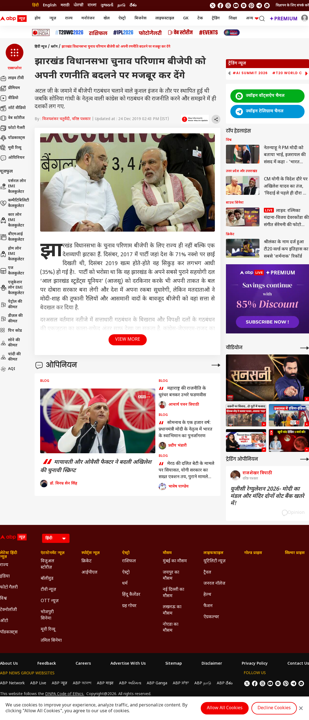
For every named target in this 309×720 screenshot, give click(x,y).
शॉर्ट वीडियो (13, 108)
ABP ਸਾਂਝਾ (181, 683)
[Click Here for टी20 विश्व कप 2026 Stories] (69, 32)
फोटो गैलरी (12, 128)
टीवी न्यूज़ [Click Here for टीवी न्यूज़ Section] (48, 590)
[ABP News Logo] (14, 18)
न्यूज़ (52, 18)
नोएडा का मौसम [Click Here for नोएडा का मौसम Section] (170, 628)
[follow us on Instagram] (243, 5)
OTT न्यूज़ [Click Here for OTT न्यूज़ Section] (50, 601)
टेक (200, 18)
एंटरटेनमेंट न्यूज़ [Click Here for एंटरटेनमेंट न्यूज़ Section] (53, 553)
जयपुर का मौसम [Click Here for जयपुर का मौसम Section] (171, 576)
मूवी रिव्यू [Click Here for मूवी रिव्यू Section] (48, 630)
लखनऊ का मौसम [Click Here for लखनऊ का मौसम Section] (172, 610)
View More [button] (127, 340)
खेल (107, 18)
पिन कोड (11, 331)
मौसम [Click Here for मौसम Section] (167, 553)
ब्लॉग (54, 47)
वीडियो (9, 98)
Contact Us (298, 664)
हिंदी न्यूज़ (41, 47)
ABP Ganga (157, 683)
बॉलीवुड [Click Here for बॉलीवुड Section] (47, 579)
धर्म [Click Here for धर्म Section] (125, 584)
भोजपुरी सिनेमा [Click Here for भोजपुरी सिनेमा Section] (47, 615)
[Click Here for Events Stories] (208, 32)
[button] (14, 57)
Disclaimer (212, 664)
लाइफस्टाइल (164, 18)
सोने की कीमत (10, 343)
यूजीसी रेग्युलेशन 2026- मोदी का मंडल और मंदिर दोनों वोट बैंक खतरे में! (267, 496)
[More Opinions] (216, 365)
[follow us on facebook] (220, 5)
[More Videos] (304, 348)
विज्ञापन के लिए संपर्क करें (292, 5)
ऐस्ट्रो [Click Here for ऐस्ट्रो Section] (126, 553)
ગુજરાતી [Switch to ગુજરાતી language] (107, 5)
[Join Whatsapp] (267, 5)
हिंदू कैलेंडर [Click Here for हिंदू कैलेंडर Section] (131, 595)
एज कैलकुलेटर (12, 270)
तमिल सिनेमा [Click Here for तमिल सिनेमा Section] (51, 641)
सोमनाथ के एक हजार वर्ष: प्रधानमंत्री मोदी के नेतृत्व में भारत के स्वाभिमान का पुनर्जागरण (185, 429)
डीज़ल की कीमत (11, 318)
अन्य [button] (252, 18)
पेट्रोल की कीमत (11, 304)
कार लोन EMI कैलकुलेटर (12, 220)
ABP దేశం (225, 683)
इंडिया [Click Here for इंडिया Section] (5, 576)
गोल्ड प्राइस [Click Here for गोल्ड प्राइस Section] (253, 553)
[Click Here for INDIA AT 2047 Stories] (231, 32)
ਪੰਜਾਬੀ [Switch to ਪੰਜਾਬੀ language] (78, 5)
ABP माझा (105, 683)
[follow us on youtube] (236, 5)
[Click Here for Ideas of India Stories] (41, 32)
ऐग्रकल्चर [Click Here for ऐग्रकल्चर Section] (211, 617)
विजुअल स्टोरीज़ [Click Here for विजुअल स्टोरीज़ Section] (47, 564)
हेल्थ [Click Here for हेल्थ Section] (207, 595)
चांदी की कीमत (10, 357)
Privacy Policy (255, 664)
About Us (9, 664)
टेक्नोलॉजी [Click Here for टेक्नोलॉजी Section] (8, 610)
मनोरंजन (88, 18)
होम (37, 18)
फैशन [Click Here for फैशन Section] (208, 606)
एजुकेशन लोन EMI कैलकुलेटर (12, 288)
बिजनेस (140, 18)
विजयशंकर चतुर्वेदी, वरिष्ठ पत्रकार (66, 119)
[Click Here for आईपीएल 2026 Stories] (123, 32)
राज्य (69, 18)
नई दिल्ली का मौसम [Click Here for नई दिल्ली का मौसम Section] (173, 593)
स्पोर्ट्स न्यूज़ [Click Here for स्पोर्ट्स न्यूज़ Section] (90, 553)
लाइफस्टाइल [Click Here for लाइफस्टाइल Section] (213, 553)
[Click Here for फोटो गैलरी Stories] (150, 32)
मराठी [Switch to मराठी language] (65, 5)
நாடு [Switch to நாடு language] (121, 5)
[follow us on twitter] (212, 5)
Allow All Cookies (225, 708)
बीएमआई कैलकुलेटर (12, 237)
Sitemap (173, 664)
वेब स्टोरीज (12, 118)
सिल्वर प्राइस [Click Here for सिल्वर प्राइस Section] (295, 553)
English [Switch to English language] (49, 5)
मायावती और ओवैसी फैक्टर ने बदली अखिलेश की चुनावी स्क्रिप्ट (95, 466)
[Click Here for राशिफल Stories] (98, 32)
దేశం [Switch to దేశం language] (133, 5)
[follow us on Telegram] (259, 5)
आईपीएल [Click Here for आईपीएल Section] (89, 573)
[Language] (55, 538)
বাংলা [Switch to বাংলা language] (91, 5)
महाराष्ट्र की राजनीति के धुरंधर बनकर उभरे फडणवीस (182, 392)
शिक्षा (233, 18)
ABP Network (12, 683)
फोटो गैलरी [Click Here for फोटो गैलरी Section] (9, 587)
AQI (7, 369)
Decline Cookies (274, 708)
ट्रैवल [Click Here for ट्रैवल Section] (207, 573)
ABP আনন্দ (82, 683)
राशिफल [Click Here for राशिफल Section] (129, 561)
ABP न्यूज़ (59, 683)
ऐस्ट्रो (122, 18)
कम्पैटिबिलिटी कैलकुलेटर (14, 203)
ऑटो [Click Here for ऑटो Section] (4, 621)
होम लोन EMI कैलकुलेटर (12, 254)
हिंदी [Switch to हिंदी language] (35, 5)
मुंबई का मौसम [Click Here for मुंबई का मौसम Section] (175, 561)
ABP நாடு (202, 683)
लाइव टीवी (12, 78)
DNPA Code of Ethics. (64, 694)
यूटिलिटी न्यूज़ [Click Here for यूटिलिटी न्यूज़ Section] (215, 561)
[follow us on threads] (228, 5)
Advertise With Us (128, 664)
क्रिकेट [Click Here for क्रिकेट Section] (86, 561)
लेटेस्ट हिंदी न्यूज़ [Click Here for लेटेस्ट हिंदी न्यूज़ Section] (8, 555)
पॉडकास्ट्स (12, 138)
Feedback (46, 664)
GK (186, 18)
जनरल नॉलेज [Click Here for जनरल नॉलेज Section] (214, 584)
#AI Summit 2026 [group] (250, 73)
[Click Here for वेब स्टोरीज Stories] (181, 32)
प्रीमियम (10, 88)
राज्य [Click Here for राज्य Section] (4, 565)
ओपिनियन (12, 158)
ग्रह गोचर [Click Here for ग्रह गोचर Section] (129, 606)
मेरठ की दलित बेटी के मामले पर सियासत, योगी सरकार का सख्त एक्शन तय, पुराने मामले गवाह (186, 471)
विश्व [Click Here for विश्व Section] (3, 599)
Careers (83, 664)
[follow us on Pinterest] (251, 5)
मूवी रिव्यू (10, 148)
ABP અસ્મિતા (130, 683)
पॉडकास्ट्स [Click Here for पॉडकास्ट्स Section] (9, 632)
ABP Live (38, 683)
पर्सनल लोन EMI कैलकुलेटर (13, 186)
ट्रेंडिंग (216, 18)
